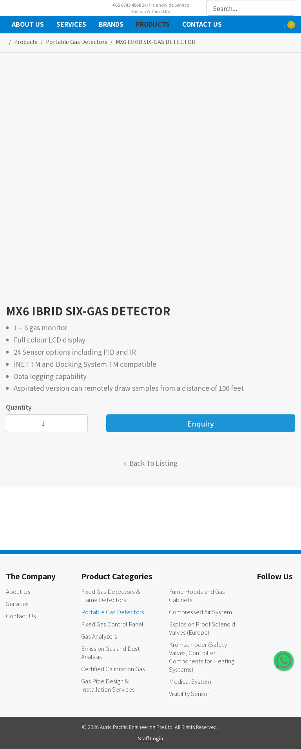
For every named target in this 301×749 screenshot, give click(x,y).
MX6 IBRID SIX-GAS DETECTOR (156, 42)
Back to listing (153, 463)
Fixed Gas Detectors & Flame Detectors (110, 595)
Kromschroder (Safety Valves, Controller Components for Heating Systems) (201, 656)
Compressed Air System (200, 612)
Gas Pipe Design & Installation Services (108, 685)
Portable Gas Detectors (112, 612)
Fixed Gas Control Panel (112, 624)
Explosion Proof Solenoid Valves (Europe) (202, 628)
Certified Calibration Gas (113, 669)
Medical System (190, 681)
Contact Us (202, 25)
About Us (28, 25)
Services (71, 25)
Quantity (19, 407)
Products (153, 25)
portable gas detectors (76, 42)
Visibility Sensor (189, 693)
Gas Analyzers (99, 636)
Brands (111, 25)
